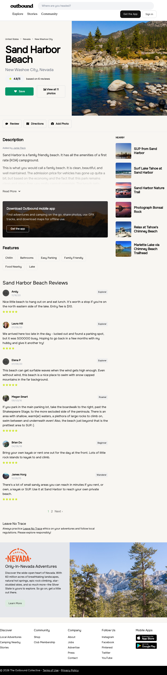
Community (49, 14)
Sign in (149, 14)
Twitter (106, 652)
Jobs (71, 642)
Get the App (130, 14)
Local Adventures (10, 637)
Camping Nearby (10, 642)
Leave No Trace (32, 528)
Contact (73, 658)
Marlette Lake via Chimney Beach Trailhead (146, 249)
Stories (32, 14)
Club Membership (44, 642)
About (71, 637)
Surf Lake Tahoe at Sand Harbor (148, 170)
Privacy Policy (70, 670)
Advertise (74, 647)
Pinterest (107, 647)
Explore (17, 14)
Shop (37, 637)
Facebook (108, 642)
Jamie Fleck (19, 147)
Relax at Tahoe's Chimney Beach (146, 229)
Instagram (108, 637)
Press (71, 652)
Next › (59, 511)
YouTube (107, 658)
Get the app (18, 228)
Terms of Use (51, 670)
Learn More (15, 603)
